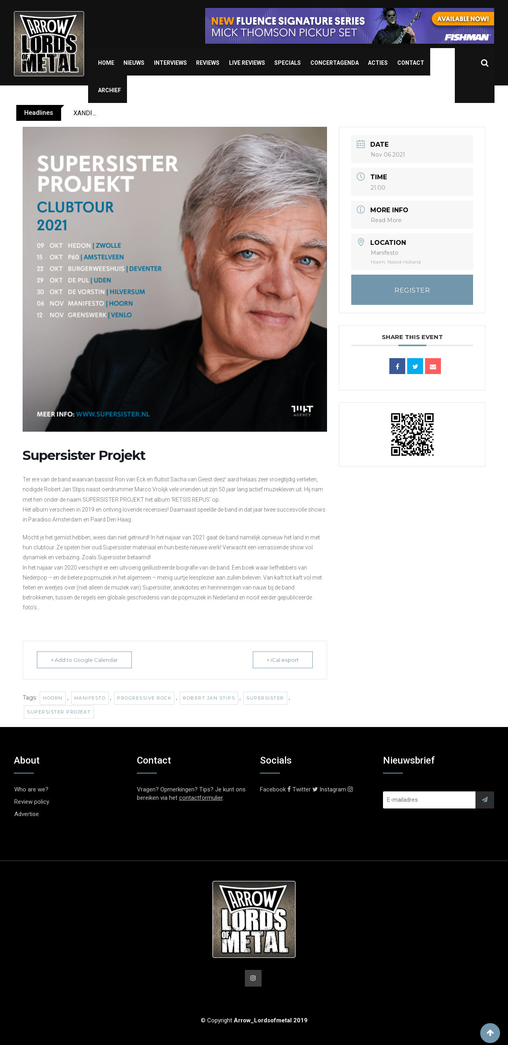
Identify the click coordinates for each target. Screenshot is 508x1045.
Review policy (31, 801)
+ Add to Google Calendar (84, 660)
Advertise (26, 814)
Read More (386, 220)
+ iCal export (283, 660)
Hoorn (53, 698)
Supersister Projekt (59, 712)
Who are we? (31, 789)
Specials (287, 63)
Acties (378, 63)
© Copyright (254, 1020)
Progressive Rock (144, 698)
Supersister (265, 698)
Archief (109, 90)
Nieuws (133, 63)
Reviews (207, 63)
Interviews (170, 63)
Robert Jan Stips (209, 698)
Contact (410, 63)
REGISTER (412, 290)
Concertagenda (334, 63)
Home (106, 63)
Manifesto (90, 698)
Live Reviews (247, 63)
